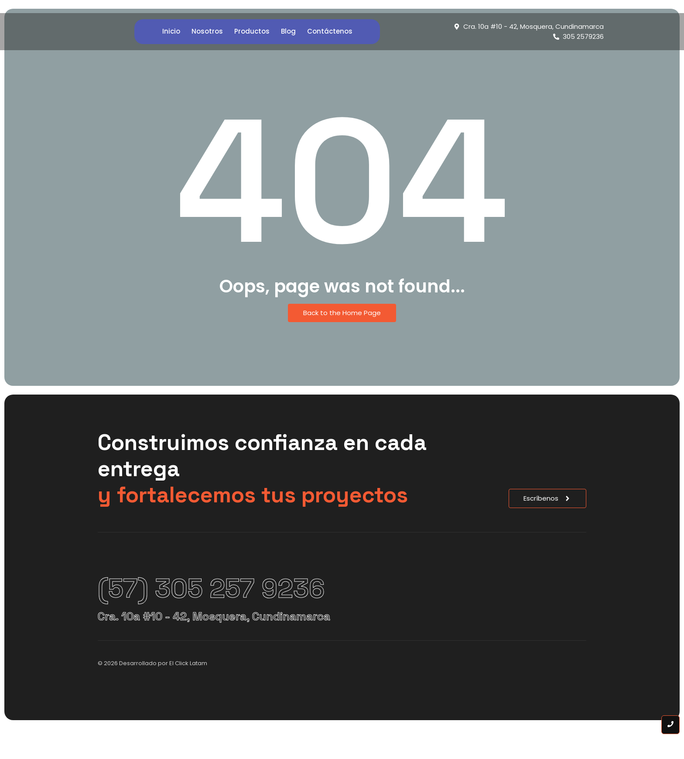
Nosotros (207, 31)
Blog (288, 31)
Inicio (171, 31)
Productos (252, 31)
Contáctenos (329, 31)
